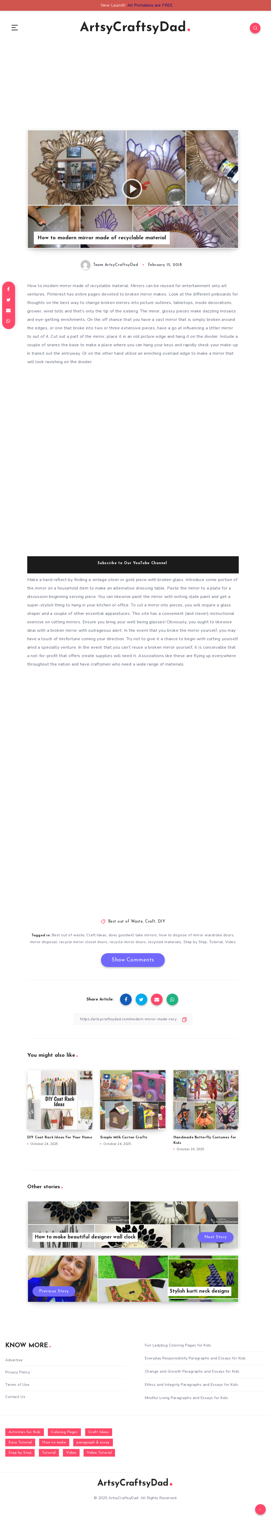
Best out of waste (68, 935)
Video (230, 941)
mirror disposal (43, 941)
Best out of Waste (125, 922)
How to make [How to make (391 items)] (54, 1442)
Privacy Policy (17, 1372)
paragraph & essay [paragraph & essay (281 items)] (93, 1442)
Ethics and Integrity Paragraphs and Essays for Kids (191, 1384)
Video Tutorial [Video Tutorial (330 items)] (99, 1453)
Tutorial (216, 941)
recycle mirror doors (128, 941)
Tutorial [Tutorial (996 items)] (49, 1453)
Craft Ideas (96, 935)
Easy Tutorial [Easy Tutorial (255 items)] (20, 1442)
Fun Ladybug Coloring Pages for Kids (178, 1345)
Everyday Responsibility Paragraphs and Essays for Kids (195, 1358)
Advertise (14, 1360)
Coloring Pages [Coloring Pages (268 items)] (64, 1432)
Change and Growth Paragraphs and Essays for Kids (192, 1371)
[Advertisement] (133, 93)
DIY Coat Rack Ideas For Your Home (59, 1137)
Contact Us (15, 1396)
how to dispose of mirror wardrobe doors (196, 935)
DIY (162, 922)
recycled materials (164, 941)
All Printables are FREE (150, 5)
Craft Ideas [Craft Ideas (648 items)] (98, 1432)
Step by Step (195, 941)
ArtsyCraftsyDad (135, 28)
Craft (150, 922)
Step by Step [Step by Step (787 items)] (19, 1453)
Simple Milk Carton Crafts (123, 1137)
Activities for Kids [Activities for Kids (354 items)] (24, 1432)
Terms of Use (17, 1384)
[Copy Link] (133, 1019)
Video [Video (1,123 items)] (71, 1453)
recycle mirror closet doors (83, 941)
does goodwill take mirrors (133, 935)
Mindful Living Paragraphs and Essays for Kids (186, 1397)
